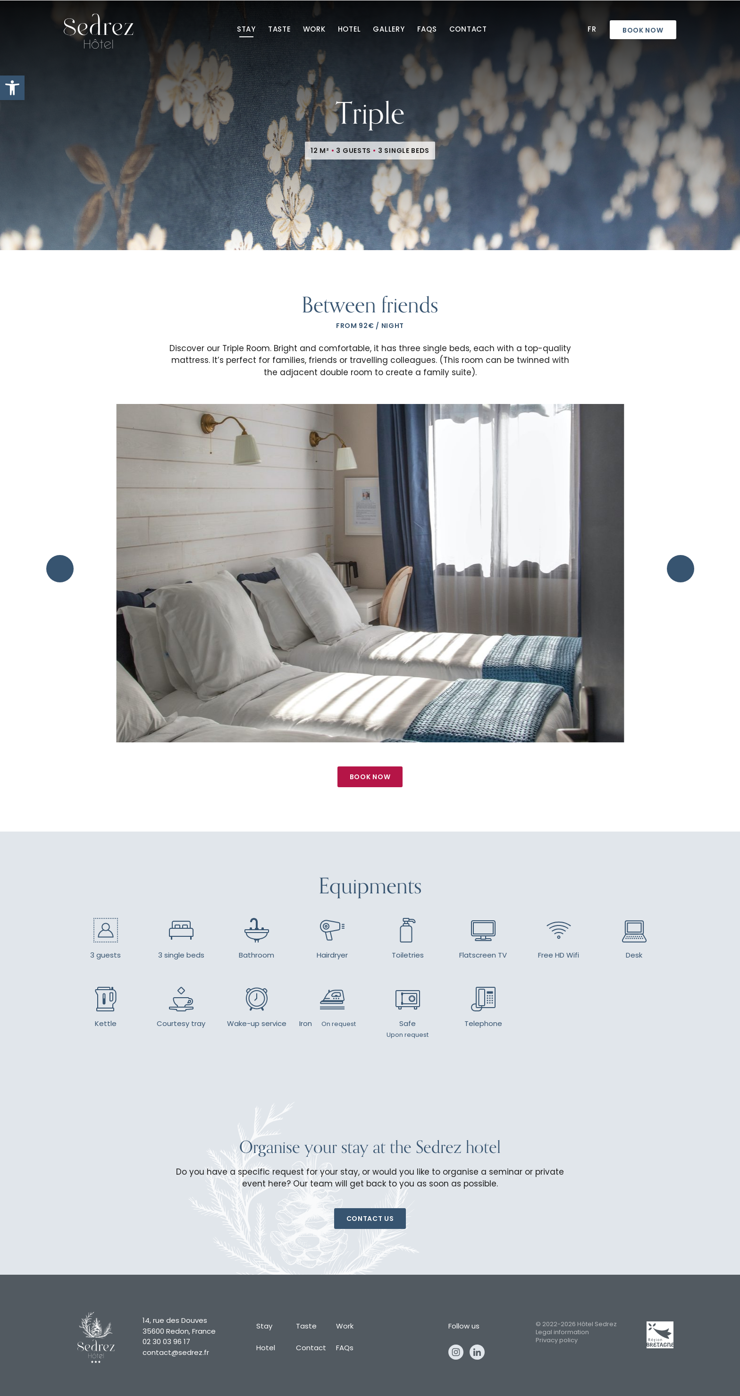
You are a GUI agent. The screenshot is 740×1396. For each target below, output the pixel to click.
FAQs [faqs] (427, 30)
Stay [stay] (246, 30)
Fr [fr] (592, 30)
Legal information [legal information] (562, 1332)
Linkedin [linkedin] (477, 1352)
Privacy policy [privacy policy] (557, 1340)
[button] (12, 88)
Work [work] (314, 30)
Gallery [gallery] (388, 30)
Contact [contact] (468, 30)
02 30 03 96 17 (166, 1342)
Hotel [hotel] (349, 30)
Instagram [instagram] (455, 1352)
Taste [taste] (279, 30)
